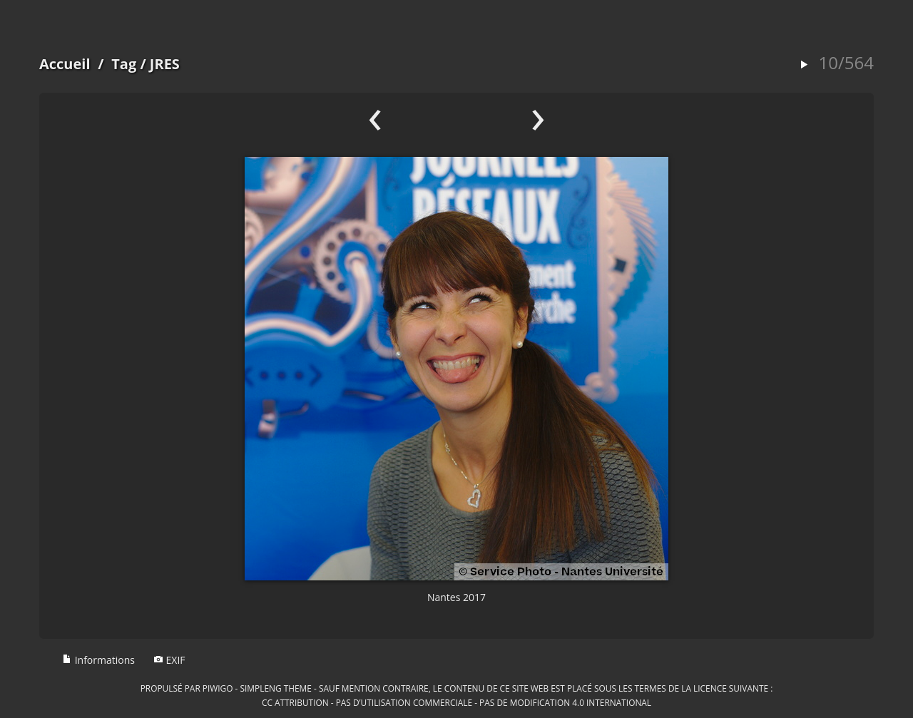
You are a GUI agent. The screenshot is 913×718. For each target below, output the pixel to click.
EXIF (169, 660)
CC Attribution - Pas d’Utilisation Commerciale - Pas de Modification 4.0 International (456, 702)
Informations (98, 660)
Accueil (65, 63)
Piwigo (218, 688)
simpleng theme (276, 688)
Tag (123, 63)
